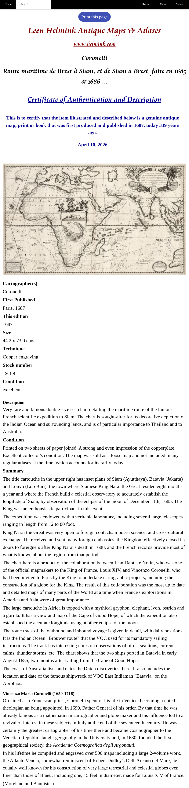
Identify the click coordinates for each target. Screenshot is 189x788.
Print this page (94, 16)
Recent (146, 4)
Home (8, 4)
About (163, 4)
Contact (180, 4)
